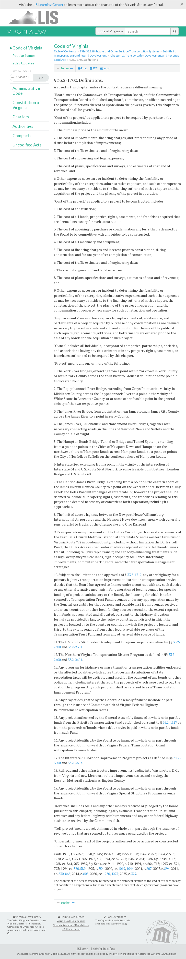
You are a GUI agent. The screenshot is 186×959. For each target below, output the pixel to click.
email (105, 68)
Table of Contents (65, 51)
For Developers (115, 916)
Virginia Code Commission (71, 921)
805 (85, 873)
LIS (36, 17)
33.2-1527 (170, 722)
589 (82, 868)
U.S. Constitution (71, 929)
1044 (130, 868)
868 (67, 873)
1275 (114, 873)
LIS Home (82, 949)
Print (82, 68)
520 (76, 868)
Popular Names (23, 55)
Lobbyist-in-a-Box (103, 949)
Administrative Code (26, 91)
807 (148, 868)
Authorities (22, 126)
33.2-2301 (75, 647)
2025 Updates (23, 63)
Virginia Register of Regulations (71, 925)
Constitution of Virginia (26, 105)
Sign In (172, 953)
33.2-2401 (75, 659)
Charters (20, 116)
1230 (106, 873)
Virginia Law (26, 31)
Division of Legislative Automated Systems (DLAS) (140, 953)
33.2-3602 (75, 762)
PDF (93, 68)
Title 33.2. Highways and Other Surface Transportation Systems (119, 51)
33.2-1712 (134, 574)
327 (133, 873)
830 (61, 873)
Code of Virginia (110, 31)
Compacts (21, 135)
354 (101, 868)
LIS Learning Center (48, 4)
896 (166, 868)
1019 (121, 868)
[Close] (182, 4)
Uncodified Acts (27, 144)
